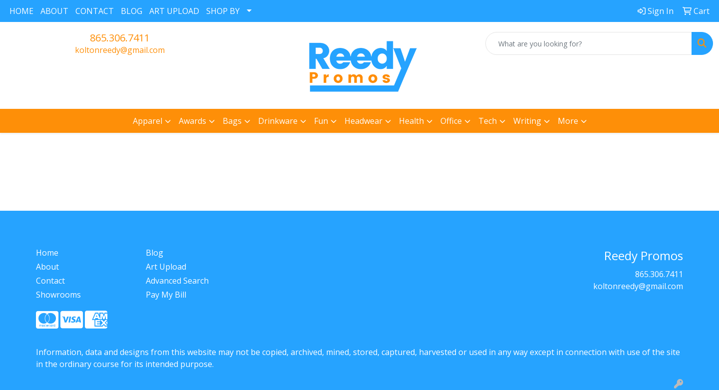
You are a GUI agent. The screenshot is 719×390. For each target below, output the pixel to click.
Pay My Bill (166, 294)
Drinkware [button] (278, 120)
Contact (50, 280)
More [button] (568, 120)
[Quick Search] (588, 43)
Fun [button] (321, 120)
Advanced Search (177, 280)
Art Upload (166, 266)
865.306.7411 (120, 37)
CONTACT (94, 10)
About (47, 266)
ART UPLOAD (174, 10)
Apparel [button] (147, 120)
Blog (154, 252)
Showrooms (58, 294)
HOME (21, 10)
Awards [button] (192, 120)
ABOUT (54, 10)
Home (47, 252)
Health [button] (411, 120)
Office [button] (451, 120)
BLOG (131, 10)
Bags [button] (232, 120)
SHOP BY (223, 10)
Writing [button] (527, 120)
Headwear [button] (363, 120)
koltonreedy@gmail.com (120, 49)
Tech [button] (487, 120)
